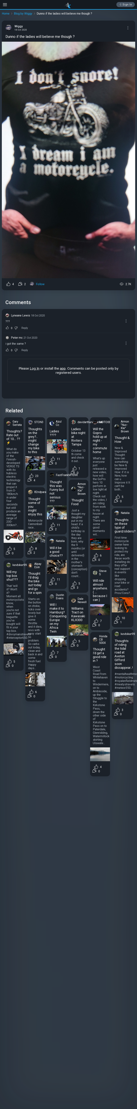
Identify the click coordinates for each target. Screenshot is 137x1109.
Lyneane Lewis (20, 315)
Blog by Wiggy (23, 13)
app (63, 368)
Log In (34, 368)
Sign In (125, 4)
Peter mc (17, 337)
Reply (25, 328)
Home (5, 13)
